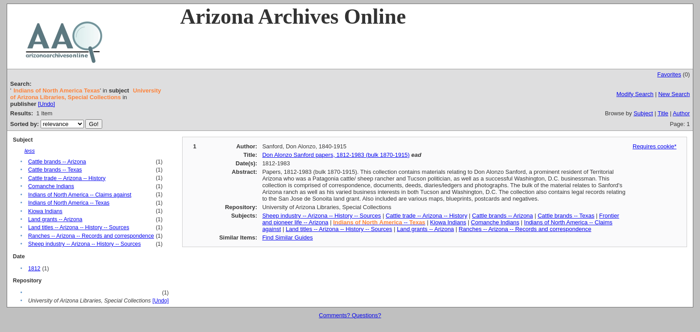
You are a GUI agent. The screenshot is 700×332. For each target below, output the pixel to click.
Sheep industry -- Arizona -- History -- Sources (84, 244)
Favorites (669, 74)
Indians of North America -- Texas (68, 203)
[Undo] (46, 104)
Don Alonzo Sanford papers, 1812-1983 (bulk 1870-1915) (335, 154)
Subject (643, 113)
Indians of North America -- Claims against (79, 195)
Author (681, 113)
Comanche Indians (51, 186)
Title (663, 113)
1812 (34, 268)
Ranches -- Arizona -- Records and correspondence (91, 236)
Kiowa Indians (45, 211)
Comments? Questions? (350, 315)
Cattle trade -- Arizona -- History (67, 178)
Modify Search (635, 94)
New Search (674, 94)
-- (379, 222)
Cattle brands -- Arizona (57, 162)
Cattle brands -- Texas (55, 170)
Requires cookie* (654, 146)
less (30, 150)
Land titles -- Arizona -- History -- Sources (78, 227)
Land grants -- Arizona (55, 219)
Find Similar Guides (287, 237)
